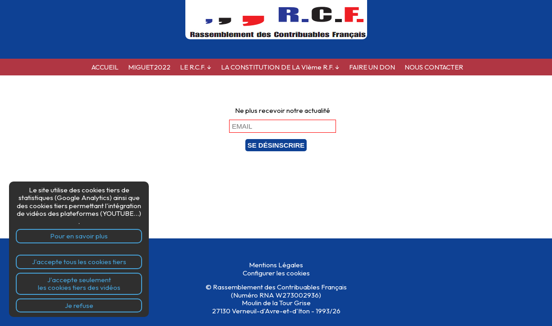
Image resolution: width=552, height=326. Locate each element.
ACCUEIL (105, 67)
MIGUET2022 (149, 67)
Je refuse (79, 305)
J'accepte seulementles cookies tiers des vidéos (79, 283)
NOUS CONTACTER (434, 67)
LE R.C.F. (196, 67)
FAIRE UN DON (372, 67)
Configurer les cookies (276, 273)
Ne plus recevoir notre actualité (282, 110)
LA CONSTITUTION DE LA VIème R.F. (280, 67)
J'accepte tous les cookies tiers (79, 261)
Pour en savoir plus (79, 236)
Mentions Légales (276, 265)
